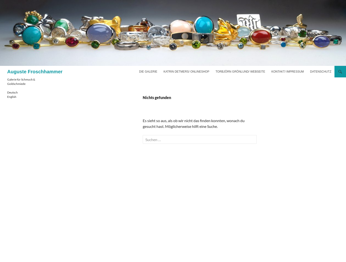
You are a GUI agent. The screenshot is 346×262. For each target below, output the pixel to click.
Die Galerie (148, 71)
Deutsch (12, 92)
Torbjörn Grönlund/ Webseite (240, 71)
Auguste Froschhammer (34, 71)
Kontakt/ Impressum (287, 71)
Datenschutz (320, 71)
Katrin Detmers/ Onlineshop (186, 71)
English (11, 97)
